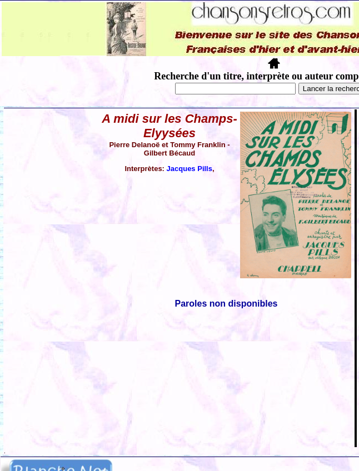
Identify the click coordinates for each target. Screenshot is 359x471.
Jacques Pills (189, 168)
